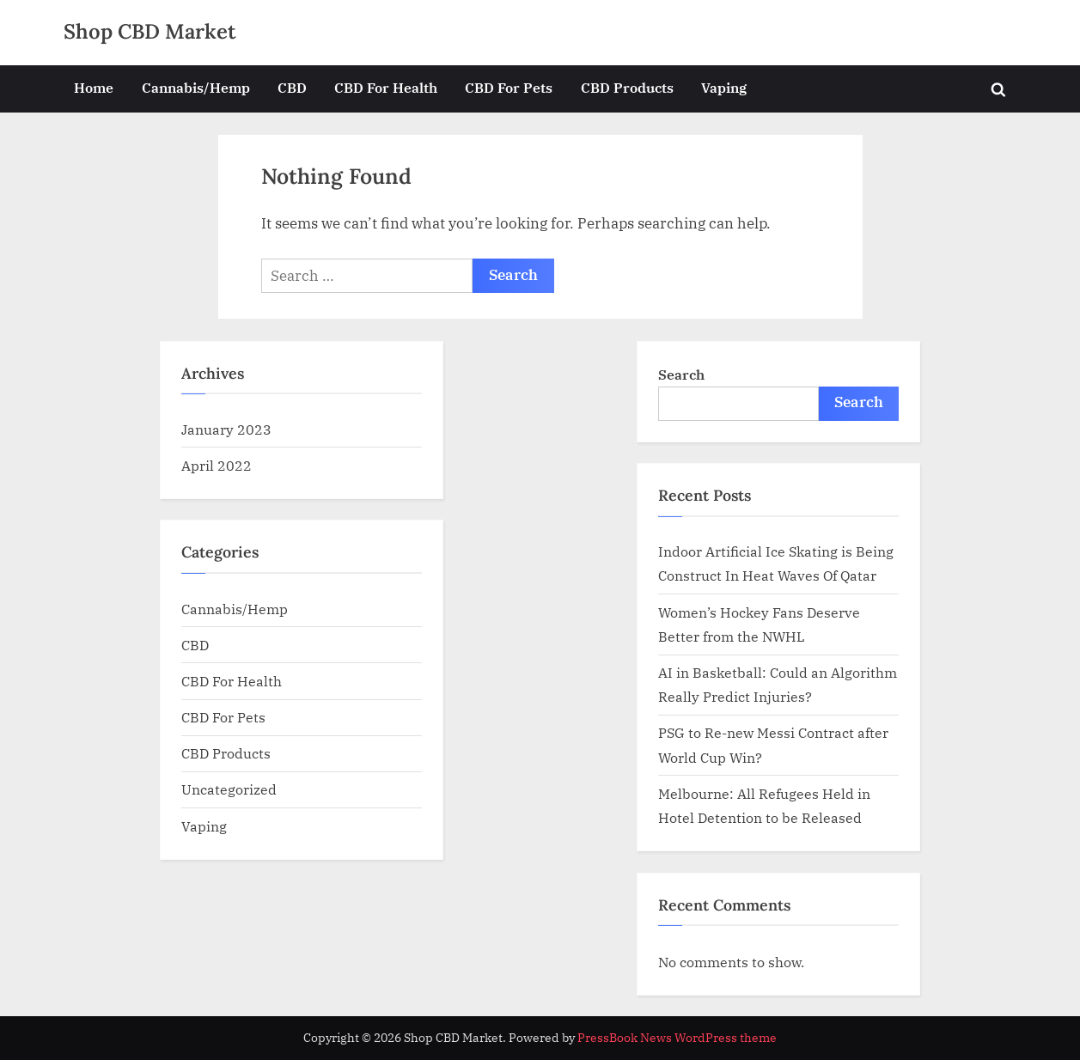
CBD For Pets (508, 87)
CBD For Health (385, 87)
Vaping (724, 87)
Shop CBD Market (150, 31)
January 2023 (226, 429)
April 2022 (216, 465)
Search (681, 374)
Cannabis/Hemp (196, 87)
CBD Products (627, 87)
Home (93, 87)
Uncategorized (229, 789)
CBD (292, 87)
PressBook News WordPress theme (677, 1037)
